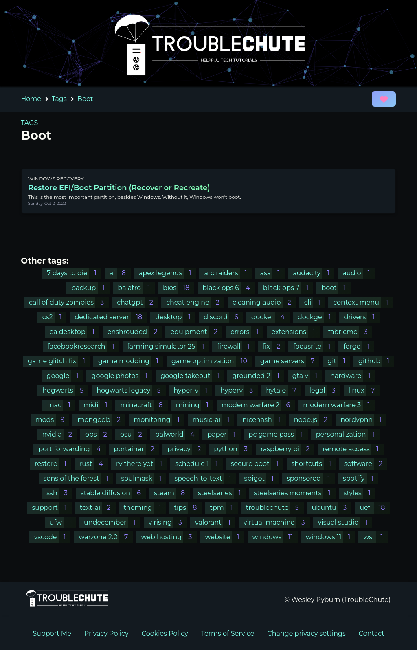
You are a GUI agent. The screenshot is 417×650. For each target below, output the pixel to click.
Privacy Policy (106, 633)
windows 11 (330, 536)
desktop (175, 317)
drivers (362, 317)
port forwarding (71, 449)
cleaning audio (264, 302)
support (51, 507)
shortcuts (314, 463)
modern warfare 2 (258, 405)
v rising (168, 522)
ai (120, 273)
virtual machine (277, 522)
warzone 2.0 (106, 536)
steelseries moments (294, 493)
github (376, 361)
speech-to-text (205, 478)
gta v (307, 375)
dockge (317, 317)
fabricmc (350, 331)
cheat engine (195, 302)
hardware (352, 375)
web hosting (169, 536)
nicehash (264, 419)
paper (223, 434)
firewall (235, 346)
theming (145, 507)
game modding (130, 361)
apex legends (167, 273)
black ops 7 (288, 287)
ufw (63, 522)
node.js (313, 419)
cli (314, 302)
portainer (137, 449)
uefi (375, 507)
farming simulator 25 (168, 346)
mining (194, 405)
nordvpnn (363, 419)
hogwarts (65, 390)
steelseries (222, 493)
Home (31, 99)
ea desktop (74, 331)
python (233, 449)
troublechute (275, 507)
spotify (360, 478)
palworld (177, 434)
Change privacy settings (306, 633)
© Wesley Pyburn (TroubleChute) (337, 600)
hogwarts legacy (131, 390)
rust (93, 463)
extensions (296, 331)
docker (270, 317)
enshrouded (135, 331)
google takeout (192, 375)
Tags (59, 99)
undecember (112, 522)
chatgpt (137, 302)
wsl (375, 536)
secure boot (257, 463)
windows (275, 536)
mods (52, 419)
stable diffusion (113, 493)
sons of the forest (78, 478)
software (365, 463)
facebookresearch (83, 346)
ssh (59, 493)
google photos (121, 375)
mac (61, 405)
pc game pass (278, 434)
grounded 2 (258, 375)
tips (188, 507)
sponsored (311, 478)
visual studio (345, 522)
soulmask (144, 478)
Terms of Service (228, 633)
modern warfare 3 (339, 405)
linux (364, 390)
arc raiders (228, 273)
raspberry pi (287, 449)
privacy (186, 449)
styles (359, 493)
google (65, 375)
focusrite (314, 346)
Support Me (52, 633)
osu (133, 434)
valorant (215, 522)
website (224, 536)
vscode (52, 536)
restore (53, 463)
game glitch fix (59, 361)
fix (274, 346)
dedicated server (111, 317)
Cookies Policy (165, 633)
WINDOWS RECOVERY (56, 179)
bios (178, 287)
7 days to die (74, 273)
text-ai (98, 507)
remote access (353, 449)
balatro (136, 287)
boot (335, 287)
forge (358, 346)
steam (172, 493)
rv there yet (141, 463)
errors (246, 331)
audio (358, 273)
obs (98, 434)
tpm (223, 507)
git (338, 361)
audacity (313, 273)
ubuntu (332, 507)
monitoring (159, 419)
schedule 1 (199, 463)
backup (90, 287)
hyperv (239, 390)
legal (324, 390)
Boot (85, 99)
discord (223, 317)
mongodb (101, 419)
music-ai (214, 419)
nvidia (59, 434)
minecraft (143, 405)
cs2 (54, 317)
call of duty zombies (69, 302)
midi (97, 405)
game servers (289, 361)
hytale (283, 390)
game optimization (211, 361)
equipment (196, 331)
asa (272, 273)
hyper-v (193, 390)
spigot (261, 478)
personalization (348, 434)
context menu (363, 302)
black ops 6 (228, 287)
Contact (371, 633)
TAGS (29, 123)
